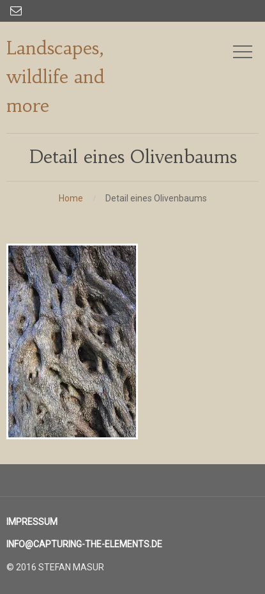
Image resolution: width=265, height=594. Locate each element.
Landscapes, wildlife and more (55, 77)
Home (71, 198)
